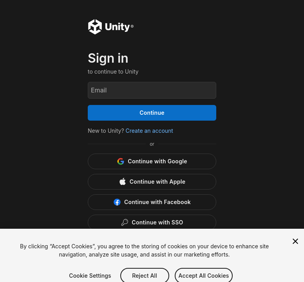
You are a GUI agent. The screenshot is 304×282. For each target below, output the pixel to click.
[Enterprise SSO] (152, 222)
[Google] (152, 161)
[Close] (295, 245)
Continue (152, 112)
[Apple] (152, 182)
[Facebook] (152, 202)
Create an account (149, 130)
